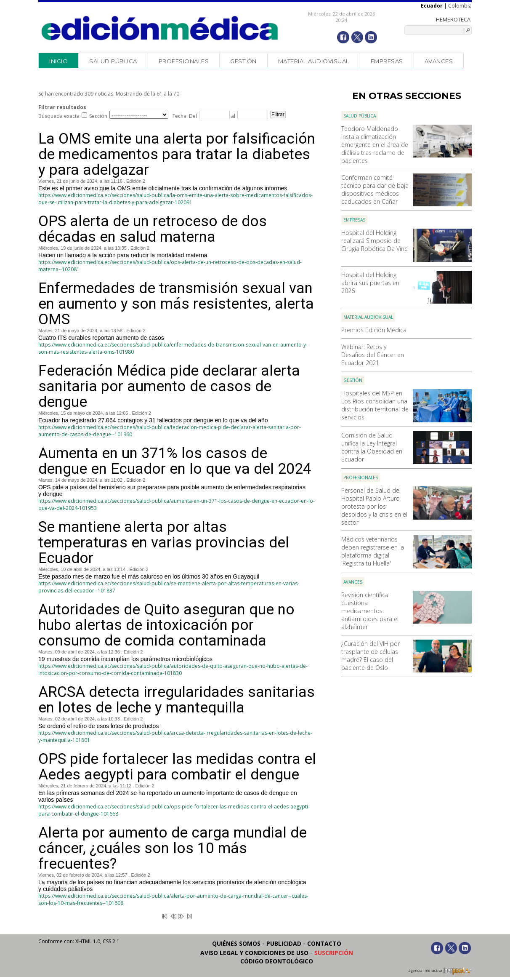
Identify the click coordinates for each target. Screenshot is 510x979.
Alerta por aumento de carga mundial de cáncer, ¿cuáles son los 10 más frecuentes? (172, 848)
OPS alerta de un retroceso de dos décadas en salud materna (152, 229)
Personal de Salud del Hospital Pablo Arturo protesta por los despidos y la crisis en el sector (374, 506)
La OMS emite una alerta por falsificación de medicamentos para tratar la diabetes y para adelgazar (176, 154)
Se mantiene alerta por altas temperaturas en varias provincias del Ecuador (163, 542)
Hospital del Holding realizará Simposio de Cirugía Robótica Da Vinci (375, 241)
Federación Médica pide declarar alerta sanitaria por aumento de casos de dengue (169, 386)
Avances (439, 61)
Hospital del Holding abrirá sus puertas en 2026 (370, 283)
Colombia (460, 5)
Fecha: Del (185, 116)
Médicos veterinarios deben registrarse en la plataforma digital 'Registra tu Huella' (372, 551)
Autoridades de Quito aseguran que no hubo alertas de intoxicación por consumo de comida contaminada (166, 625)
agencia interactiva (440, 972)
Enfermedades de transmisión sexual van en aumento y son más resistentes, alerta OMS (176, 303)
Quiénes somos (236, 943)
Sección (98, 116)
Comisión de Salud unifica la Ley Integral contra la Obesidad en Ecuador (371, 447)
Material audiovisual (313, 61)
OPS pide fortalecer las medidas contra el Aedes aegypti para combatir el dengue (177, 766)
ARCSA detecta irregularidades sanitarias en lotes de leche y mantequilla (176, 699)
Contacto (324, 943)
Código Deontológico (276, 961)
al (232, 116)
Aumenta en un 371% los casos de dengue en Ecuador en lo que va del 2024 (174, 461)
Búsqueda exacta (59, 116)
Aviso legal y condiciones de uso (254, 953)
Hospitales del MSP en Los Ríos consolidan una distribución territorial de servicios (375, 405)
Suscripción (333, 953)
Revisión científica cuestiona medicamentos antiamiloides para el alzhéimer (369, 611)
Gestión (243, 61)
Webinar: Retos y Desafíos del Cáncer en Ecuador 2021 (372, 355)
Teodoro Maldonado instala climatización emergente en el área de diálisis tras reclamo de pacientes (374, 145)
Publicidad (283, 943)
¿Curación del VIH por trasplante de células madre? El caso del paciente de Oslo (370, 656)
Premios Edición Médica (373, 330)
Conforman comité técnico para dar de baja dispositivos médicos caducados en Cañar (375, 189)
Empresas (387, 61)
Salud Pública (113, 61)
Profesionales (184, 61)
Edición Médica (160, 28)
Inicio (58, 61)
